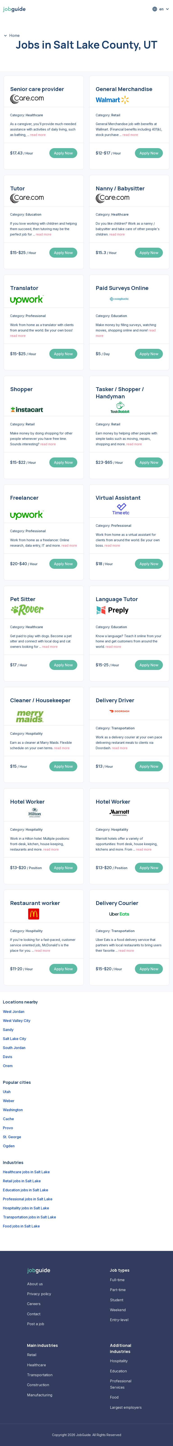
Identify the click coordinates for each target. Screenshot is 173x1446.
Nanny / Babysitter (120, 188)
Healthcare (36, 1365)
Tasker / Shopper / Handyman (120, 392)
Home (14, 35)
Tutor (17, 188)
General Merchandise (124, 89)
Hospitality (119, 1361)
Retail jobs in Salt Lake (22, 1181)
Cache (8, 1119)
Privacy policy (39, 1294)
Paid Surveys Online (122, 288)
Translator (24, 288)
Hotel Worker (27, 801)
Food (114, 1397)
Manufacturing (39, 1395)
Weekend (118, 1310)
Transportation (39, 1375)
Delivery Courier (117, 903)
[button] (161, 9)
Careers (34, 1303)
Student (116, 1300)
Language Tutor (117, 599)
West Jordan (13, 1011)
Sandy (8, 1029)
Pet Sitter (22, 599)
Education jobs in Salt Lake (25, 1190)
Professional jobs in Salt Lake (27, 1199)
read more (38, 135)
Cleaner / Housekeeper (40, 700)
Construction (38, 1385)
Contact (33, 1314)
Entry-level (119, 1320)
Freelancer (24, 497)
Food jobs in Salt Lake (21, 1226)
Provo (8, 1128)
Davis (7, 1056)
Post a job (35, 1324)
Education (118, 1371)
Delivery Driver (115, 700)
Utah (7, 1091)
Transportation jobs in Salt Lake (29, 1217)
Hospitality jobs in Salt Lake (26, 1208)
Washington (13, 1110)
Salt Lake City (14, 1038)
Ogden (9, 1146)
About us (35, 1284)
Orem (8, 1066)
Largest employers (126, 1407)
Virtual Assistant (118, 497)
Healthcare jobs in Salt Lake (26, 1172)
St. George (12, 1137)
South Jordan (14, 1047)
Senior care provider (37, 89)
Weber (8, 1100)
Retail (31, 1355)
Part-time (118, 1289)
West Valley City (16, 1020)
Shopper (21, 389)
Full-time (117, 1280)
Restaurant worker (35, 903)
